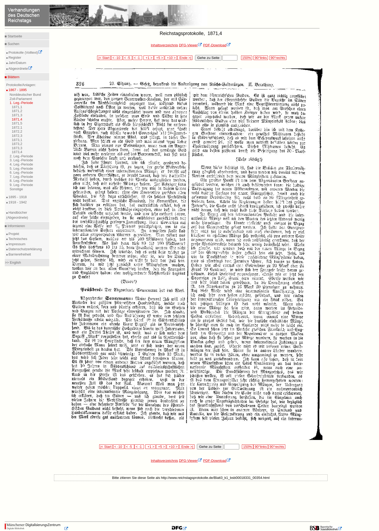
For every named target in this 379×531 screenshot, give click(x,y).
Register (14, 57)
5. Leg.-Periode (21, 169)
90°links (261, 58)
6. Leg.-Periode (21, 172)
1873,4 (17, 152)
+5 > (159, 58)
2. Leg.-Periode (21, 156)
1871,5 (17, 123)
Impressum (17, 244)
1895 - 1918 (17, 197)
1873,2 (17, 144)
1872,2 (17, 131)
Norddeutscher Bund (25, 95)
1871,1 (17, 107)
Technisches (17, 239)
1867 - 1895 (17, 90)
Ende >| (185, 58)
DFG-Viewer (190, 45)
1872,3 (17, 136)
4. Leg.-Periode (21, 164)
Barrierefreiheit (19, 254)
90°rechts (278, 58)
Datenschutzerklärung (25, 249)
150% (246, 58)
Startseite (14, 36)
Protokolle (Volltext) (25, 52)
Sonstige (16, 189)
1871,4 (17, 119)
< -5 (127, 58)
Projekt (13, 234)
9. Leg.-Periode (21, 185)
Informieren (16, 226)
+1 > (148, 58)
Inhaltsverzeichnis (164, 45)
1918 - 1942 (17, 202)
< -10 (116, 58)
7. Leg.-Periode (21, 177)
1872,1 (17, 127)
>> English (13, 262)
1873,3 (17, 148)
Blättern (13, 77)
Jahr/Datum (17, 63)
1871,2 (17, 111)
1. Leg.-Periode (21, 103)
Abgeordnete (20, 69)
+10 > (171, 58)
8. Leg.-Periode (21, 181)
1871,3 (17, 115)
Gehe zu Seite (208, 58)
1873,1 (17, 140)
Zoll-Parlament (21, 99)
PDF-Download (217, 45)
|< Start (103, 58)
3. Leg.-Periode (21, 160)
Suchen (13, 44)
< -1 (137, 58)
